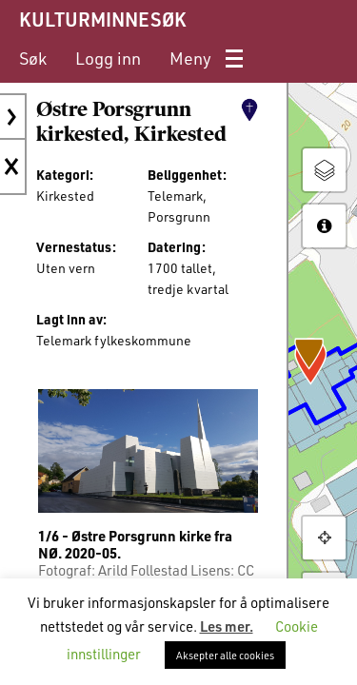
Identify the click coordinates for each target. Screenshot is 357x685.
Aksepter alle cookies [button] (225, 655)
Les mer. (226, 626)
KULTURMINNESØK (102, 19)
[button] (324, 538)
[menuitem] (33, 58)
